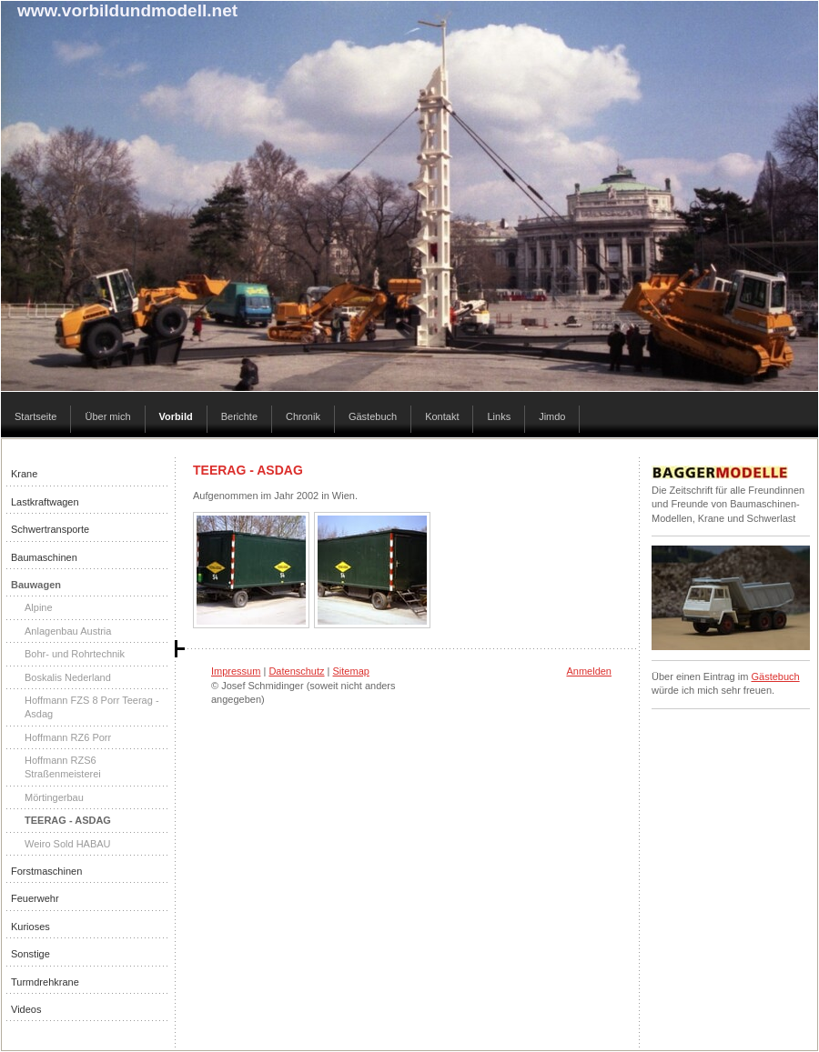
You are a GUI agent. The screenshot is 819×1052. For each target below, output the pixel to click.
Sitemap (351, 671)
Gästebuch (775, 676)
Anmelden (589, 671)
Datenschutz (296, 671)
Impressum (235, 671)
